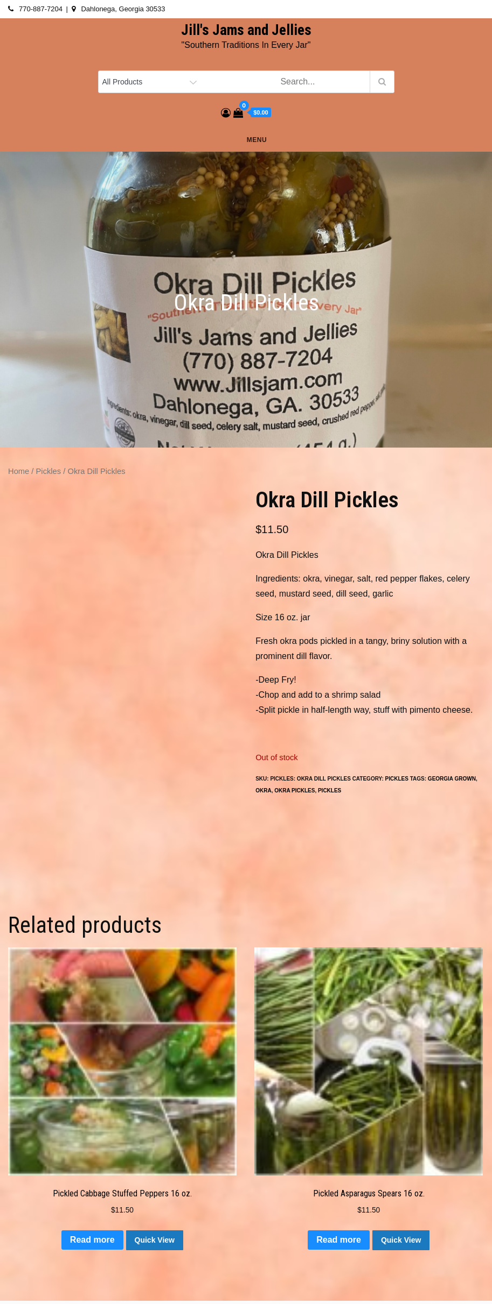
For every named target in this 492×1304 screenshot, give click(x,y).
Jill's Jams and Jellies (246, 30)
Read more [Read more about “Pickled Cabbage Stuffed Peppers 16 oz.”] (92, 1239)
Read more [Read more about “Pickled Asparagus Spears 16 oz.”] (338, 1239)
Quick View (155, 1240)
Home (18, 471)
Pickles (48, 471)
